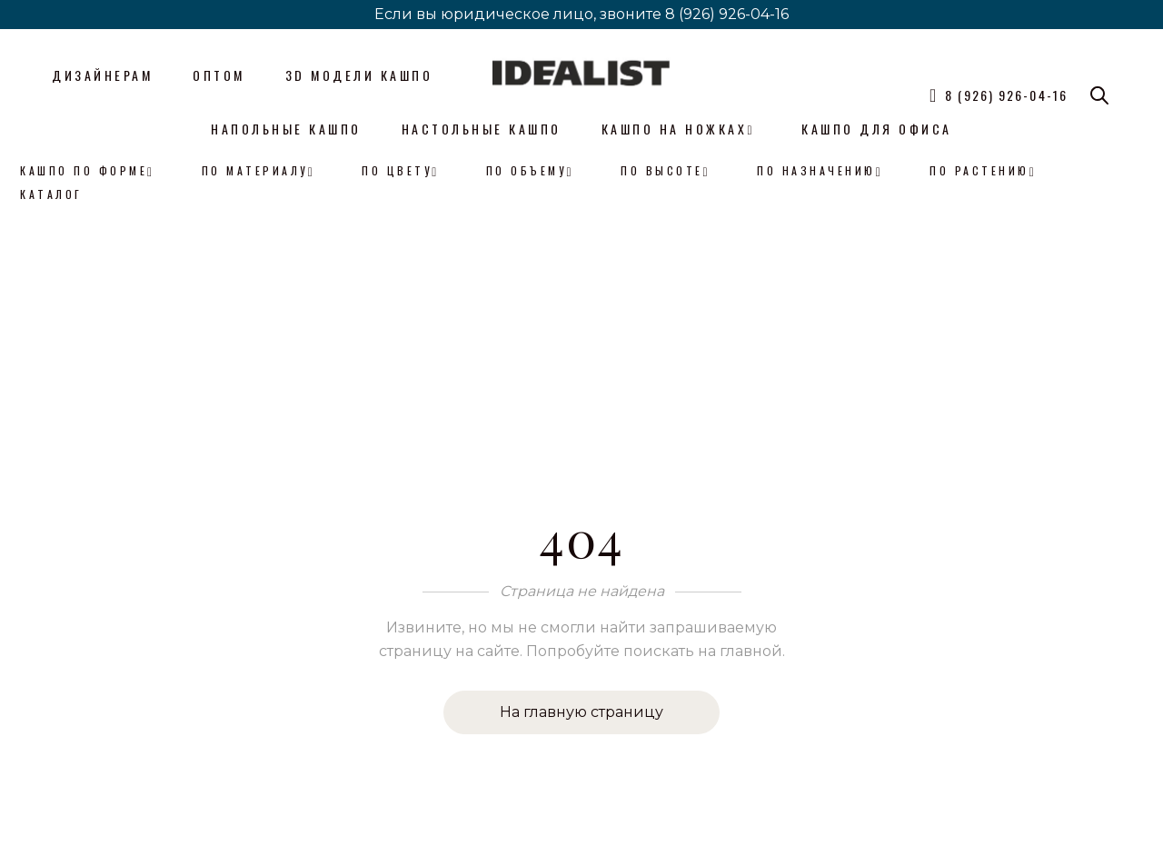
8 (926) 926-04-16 (727, 14)
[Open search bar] (1099, 95)
